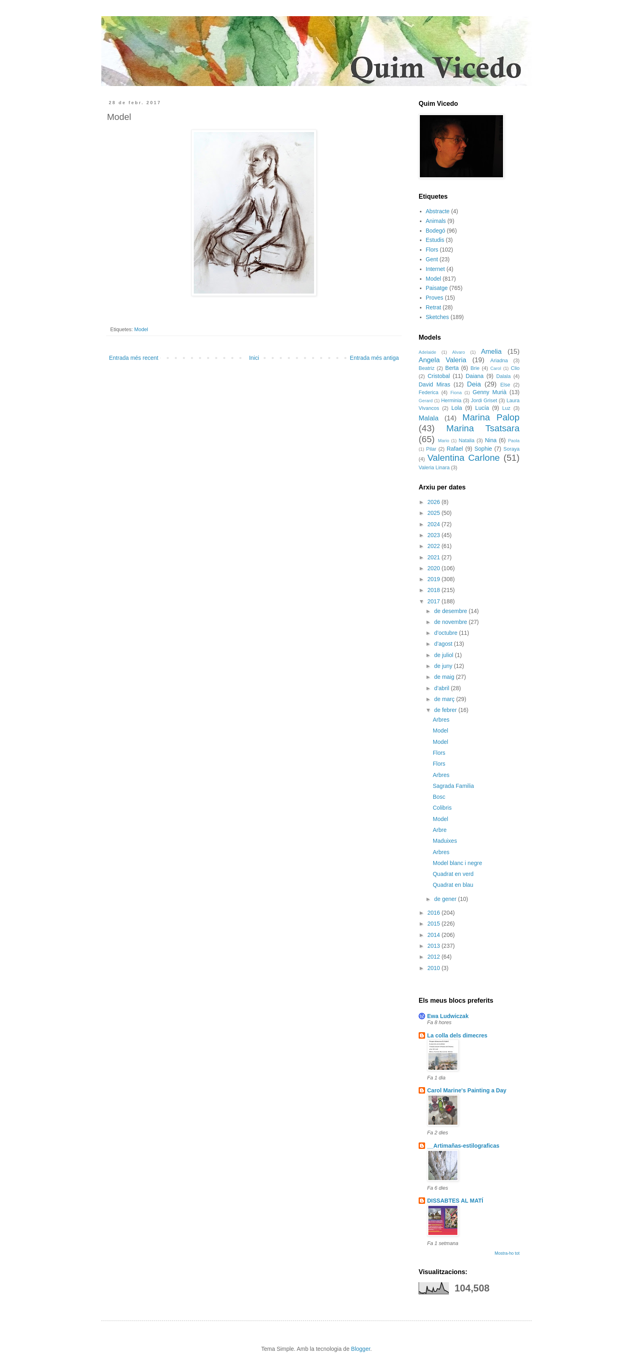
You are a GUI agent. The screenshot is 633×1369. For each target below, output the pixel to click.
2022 (435, 546)
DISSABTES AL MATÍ (455, 1200)
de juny (444, 666)
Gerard (426, 400)
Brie (474, 368)
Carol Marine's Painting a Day (466, 1090)
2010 (435, 968)
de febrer (446, 710)
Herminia (451, 400)
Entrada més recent (133, 358)
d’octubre (446, 633)
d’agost (444, 643)
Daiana (475, 376)
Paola (514, 440)
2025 (435, 513)
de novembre (451, 622)
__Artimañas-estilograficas (463, 1145)
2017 (435, 601)
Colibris (442, 807)
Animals (436, 221)
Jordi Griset (484, 400)
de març (445, 699)
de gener (446, 899)
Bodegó (435, 230)
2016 (435, 912)
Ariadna (499, 360)
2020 (435, 568)
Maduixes (445, 841)
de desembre (451, 611)
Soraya (511, 449)
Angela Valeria (442, 360)
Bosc (439, 797)
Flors (432, 249)
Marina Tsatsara (483, 428)
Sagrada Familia (453, 786)
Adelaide (427, 352)
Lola (456, 408)
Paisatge (437, 288)
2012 (435, 956)
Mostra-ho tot (507, 1253)
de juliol (444, 655)
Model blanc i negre (457, 863)
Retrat (433, 307)
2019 (435, 579)
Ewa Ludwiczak (448, 1016)
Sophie (483, 448)
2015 (435, 923)
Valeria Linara (434, 467)
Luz (506, 408)
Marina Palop (491, 417)
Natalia (466, 440)
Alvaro (458, 352)
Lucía (482, 408)
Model (141, 329)
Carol (495, 368)
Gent (432, 259)
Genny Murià (490, 392)
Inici (254, 358)
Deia (474, 384)
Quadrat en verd (453, 874)
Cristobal (439, 376)
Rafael (454, 448)
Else (505, 385)
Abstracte (438, 211)
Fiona (456, 392)
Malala (428, 418)
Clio (515, 368)
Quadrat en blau (453, 885)
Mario (443, 440)
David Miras (434, 384)
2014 (435, 935)
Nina (491, 440)
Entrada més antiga (374, 358)
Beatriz (426, 368)
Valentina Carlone (464, 458)
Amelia (491, 351)
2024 (435, 524)
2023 (435, 535)
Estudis (435, 240)
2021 (435, 557)
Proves (435, 297)
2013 (435, 946)
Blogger (360, 1349)
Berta (452, 368)
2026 (435, 502)
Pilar (431, 449)
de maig (445, 677)
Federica (428, 392)
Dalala (503, 376)
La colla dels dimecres (457, 1035)
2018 (435, 590)
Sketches (437, 317)
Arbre (439, 830)
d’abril (442, 688)
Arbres (441, 719)
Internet (435, 269)
